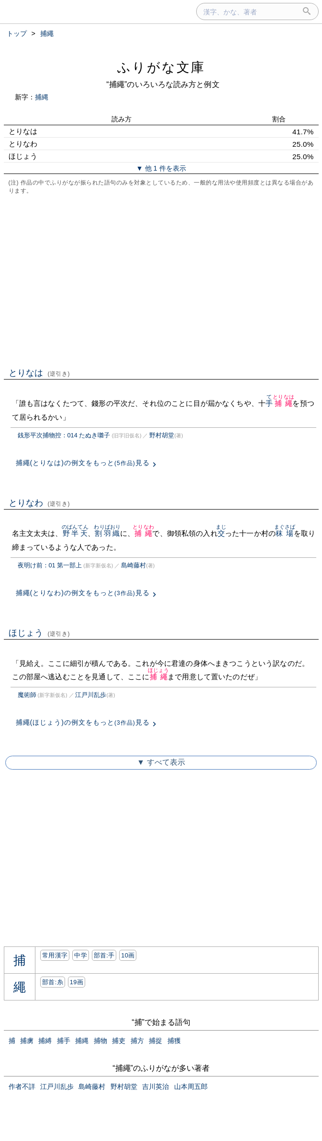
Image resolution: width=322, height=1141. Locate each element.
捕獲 (174, 1040)
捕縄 (41, 97)
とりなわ (39, 503)
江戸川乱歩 (90, 694)
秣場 (285, 533)
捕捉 (155, 1040)
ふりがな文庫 (161, 67)
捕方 (137, 1040)
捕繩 (283, 403)
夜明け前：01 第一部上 (50, 565)
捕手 (63, 1040)
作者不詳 (22, 1086)
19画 (76, 982)
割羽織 (107, 533)
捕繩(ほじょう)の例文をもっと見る (83, 722)
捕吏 (118, 1040)
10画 (127, 955)
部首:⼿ (104, 955)
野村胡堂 (161, 435)
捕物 (100, 1040)
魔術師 (27, 694)
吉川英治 (155, 1086)
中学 (80, 955)
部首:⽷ (52, 982)
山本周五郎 (191, 1086)
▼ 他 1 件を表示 (161, 168)
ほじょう (39, 633)
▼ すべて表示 (161, 762)
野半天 (75, 533)
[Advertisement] (161, 280)
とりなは (39, 373)
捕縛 (45, 1040)
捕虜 (26, 1040)
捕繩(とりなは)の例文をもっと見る (83, 463)
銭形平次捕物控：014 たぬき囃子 (64, 435)
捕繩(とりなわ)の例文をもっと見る (83, 593)
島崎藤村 (133, 565)
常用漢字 (54, 955)
